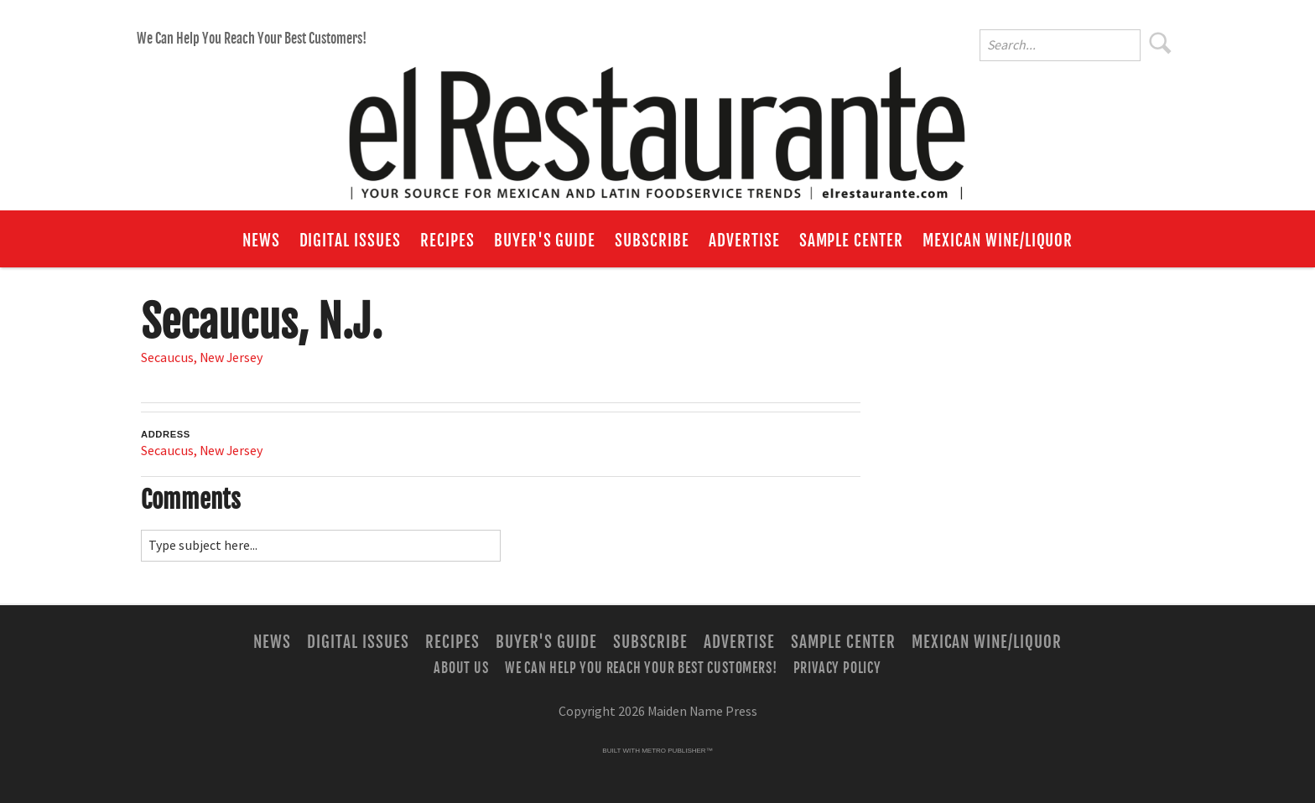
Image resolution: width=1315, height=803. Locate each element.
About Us (461, 668)
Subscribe (652, 241)
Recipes (447, 241)
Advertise (744, 241)
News (261, 241)
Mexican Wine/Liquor (998, 241)
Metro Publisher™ (677, 750)
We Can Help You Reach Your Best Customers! (251, 38)
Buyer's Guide (544, 241)
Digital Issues (350, 241)
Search (1160, 42)
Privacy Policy (837, 668)
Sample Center (851, 241)
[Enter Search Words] (1060, 45)
